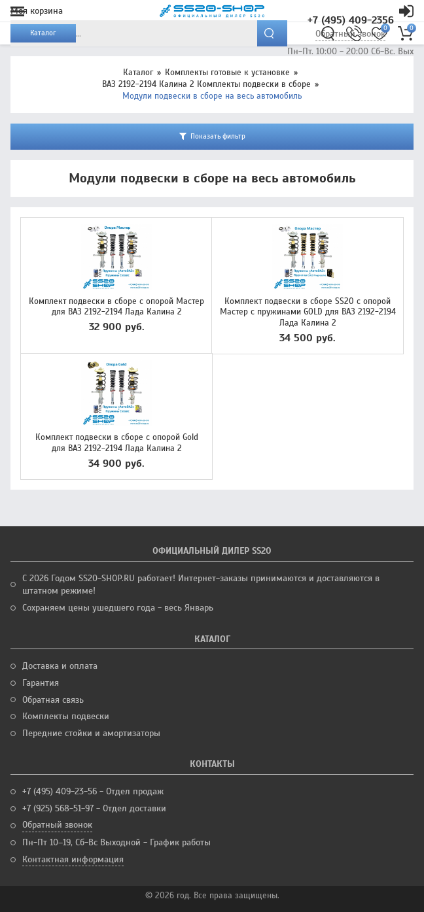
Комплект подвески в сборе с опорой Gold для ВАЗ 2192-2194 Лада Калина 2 (116, 443)
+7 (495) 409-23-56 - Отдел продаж (93, 791)
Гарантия (40, 682)
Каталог (138, 72)
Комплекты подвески (65, 716)
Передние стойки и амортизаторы (91, 733)
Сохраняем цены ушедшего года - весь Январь (117, 607)
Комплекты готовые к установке (227, 72)
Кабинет (406, 11)
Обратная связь (53, 699)
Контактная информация (73, 859)
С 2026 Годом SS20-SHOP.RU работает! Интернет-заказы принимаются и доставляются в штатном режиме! (201, 585)
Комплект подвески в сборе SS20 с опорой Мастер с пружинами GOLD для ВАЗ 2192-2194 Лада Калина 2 (308, 312)
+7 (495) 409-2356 (351, 20)
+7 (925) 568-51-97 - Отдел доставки (94, 808)
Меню (17, 11)
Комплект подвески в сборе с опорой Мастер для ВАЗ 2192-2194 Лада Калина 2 (116, 307)
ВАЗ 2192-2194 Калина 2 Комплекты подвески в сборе (206, 84)
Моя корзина (36, 10)
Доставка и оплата (59, 665)
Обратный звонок (57, 824)
